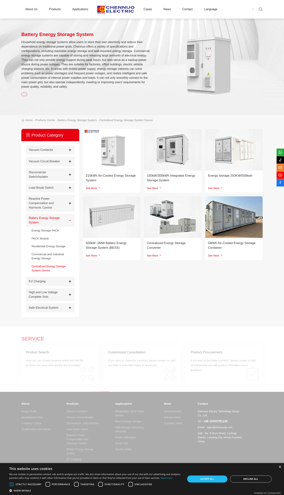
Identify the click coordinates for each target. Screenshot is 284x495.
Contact (187, 9)
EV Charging (37, 281)
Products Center (45, 120)
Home (29, 120)
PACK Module (40, 238)
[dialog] (142, 479)
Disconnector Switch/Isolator (38, 174)
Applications (80, 9)
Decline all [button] (250, 479)
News (167, 9)
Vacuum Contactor (41, 149)
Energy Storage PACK (45, 230)
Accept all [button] (207, 479)
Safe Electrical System (43, 307)
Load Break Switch (41, 187)
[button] (95, 490)
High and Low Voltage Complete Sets (43, 294)
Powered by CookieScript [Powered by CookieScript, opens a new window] (267, 493)
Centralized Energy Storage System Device (126, 120)
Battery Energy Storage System (77, 120)
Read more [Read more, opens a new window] (167, 478)
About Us (31, 9)
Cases (147, 9)
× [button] (279, 467)
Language (210, 9)
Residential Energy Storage (49, 246)
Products (55, 9)
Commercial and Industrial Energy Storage (48, 256)
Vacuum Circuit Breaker (44, 161)
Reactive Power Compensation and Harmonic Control (41, 203)
